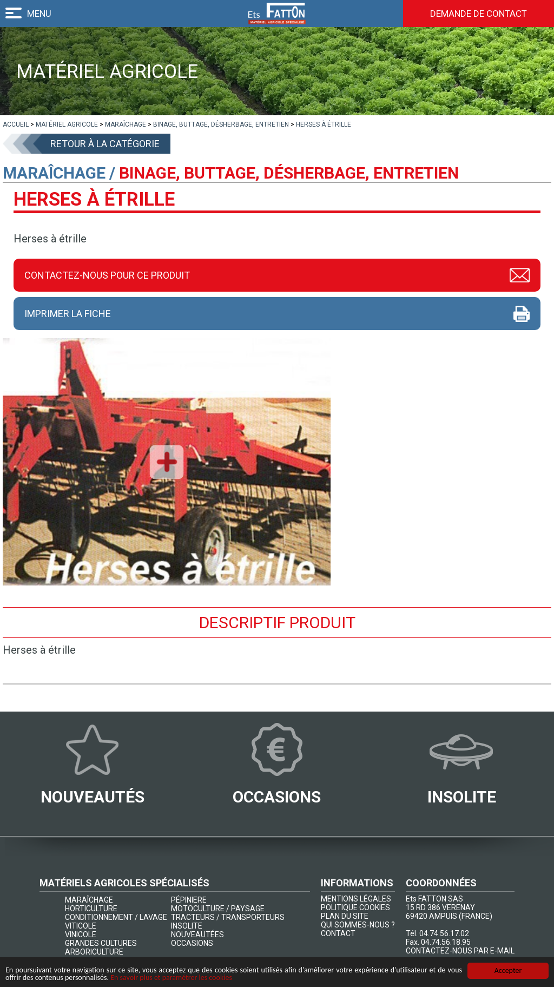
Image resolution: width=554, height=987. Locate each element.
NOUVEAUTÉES (197, 934)
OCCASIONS (192, 943)
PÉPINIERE (189, 900)
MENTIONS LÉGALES (356, 898)
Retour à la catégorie (105, 143)
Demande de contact (478, 13)
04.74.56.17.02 (444, 933)
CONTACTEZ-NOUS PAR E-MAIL (460, 950)
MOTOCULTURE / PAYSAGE (218, 908)
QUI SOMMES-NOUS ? (358, 924)
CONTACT (338, 933)
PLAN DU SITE (344, 916)
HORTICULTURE (91, 908)
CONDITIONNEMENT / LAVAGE (116, 917)
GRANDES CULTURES (101, 943)
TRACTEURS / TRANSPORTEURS (228, 917)
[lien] (16, 124)
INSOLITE (186, 926)
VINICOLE (80, 934)
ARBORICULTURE (94, 951)
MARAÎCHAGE (89, 900)
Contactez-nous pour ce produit (107, 275)
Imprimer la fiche (67, 313)
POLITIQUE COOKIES (355, 907)
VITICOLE (80, 926)
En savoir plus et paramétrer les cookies (171, 978)
